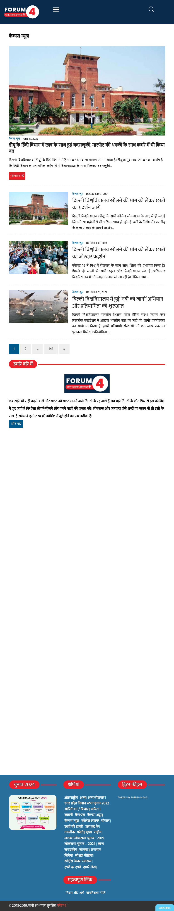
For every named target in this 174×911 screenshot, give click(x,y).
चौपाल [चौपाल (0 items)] (105, 821)
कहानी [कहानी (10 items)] (68, 815)
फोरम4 (61, 906)
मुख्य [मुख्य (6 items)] (89, 833)
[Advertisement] (87, 484)
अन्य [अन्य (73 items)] (83, 798)
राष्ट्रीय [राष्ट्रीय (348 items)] (97, 833)
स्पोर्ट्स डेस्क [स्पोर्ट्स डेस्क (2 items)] (72, 862)
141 (50, 349)
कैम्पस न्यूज (14, 138)
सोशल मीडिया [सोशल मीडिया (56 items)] (84, 856)
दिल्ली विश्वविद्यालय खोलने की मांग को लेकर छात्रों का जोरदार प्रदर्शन (118, 253)
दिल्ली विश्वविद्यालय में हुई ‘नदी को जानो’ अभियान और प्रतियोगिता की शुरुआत (117, 303)
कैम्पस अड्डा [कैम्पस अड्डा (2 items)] (94, 815)
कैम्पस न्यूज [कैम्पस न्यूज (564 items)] (71, 821)
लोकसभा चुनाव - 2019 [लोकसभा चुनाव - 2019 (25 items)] (89, 838)
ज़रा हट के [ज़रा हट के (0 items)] (92, 827)
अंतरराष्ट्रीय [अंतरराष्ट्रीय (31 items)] (71, 798)
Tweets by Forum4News (132, 797)
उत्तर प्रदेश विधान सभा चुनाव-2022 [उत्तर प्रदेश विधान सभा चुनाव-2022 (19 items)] (86, 804)
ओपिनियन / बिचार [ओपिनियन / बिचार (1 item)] (76, 809)
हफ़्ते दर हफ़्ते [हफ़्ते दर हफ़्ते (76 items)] (72, 867)
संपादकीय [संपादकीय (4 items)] (70, 850)
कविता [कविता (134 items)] (95, 809)
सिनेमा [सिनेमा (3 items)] (68, 856)
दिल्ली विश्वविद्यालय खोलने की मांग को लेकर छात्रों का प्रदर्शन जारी (118, 204)
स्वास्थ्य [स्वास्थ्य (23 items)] (86, 862)
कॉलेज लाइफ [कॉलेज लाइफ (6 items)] (90, 821)
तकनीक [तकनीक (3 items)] (69, 833)
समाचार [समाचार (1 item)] (96, 850)
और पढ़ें (16, 424)
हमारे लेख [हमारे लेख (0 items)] (89, 867)
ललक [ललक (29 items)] (68, 838)
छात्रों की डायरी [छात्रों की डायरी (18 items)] (73, 827)
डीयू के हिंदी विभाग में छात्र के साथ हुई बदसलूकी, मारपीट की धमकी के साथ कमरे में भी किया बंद (86, 148)
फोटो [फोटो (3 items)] (80, 833)
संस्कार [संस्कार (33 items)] (83, 850)
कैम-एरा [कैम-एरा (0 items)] (80, 815)
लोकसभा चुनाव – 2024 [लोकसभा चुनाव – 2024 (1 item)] (79, 844)
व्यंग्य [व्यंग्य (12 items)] (101, 844)
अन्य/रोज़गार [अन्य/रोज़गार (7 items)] (96, 798)
